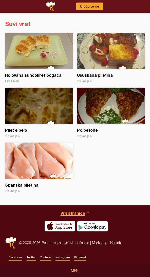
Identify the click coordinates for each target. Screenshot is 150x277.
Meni (75, 271)
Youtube (45, 257)
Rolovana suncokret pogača (39, 58)
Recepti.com (11, 242)
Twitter (31, 257)
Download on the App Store (60, 226)
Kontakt (116, 243)
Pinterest (80, 257)
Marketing (99, 243)
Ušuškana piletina (111, 58)
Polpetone (111, 113)
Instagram (62, 257)
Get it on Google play (92, 226)
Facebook (15, 257)
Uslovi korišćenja (76, 243)
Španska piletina (39, 168)
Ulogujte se (89, 6)
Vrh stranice (73, 213)
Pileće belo (39, 113)
